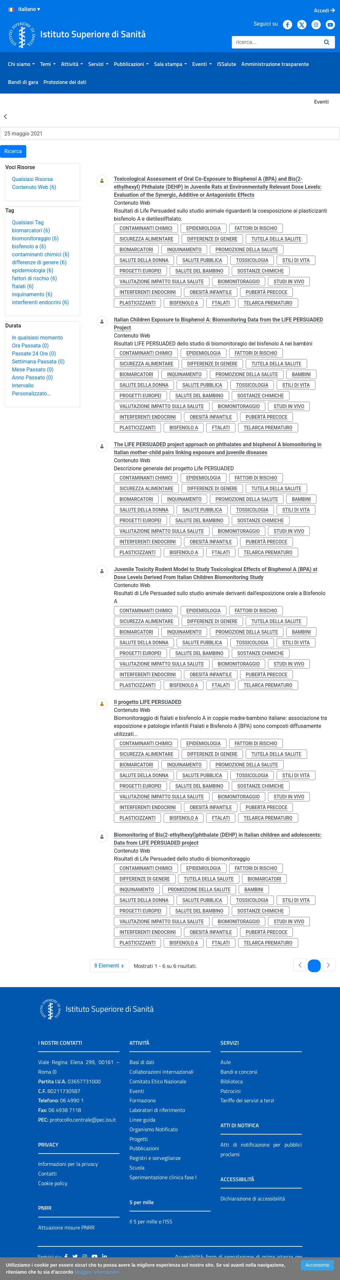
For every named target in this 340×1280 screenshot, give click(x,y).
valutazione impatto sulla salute (162, 281)
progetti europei (140, 271)
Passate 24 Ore (34, 353)
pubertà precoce (266, 292)
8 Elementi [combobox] (111, 966)
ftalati (23, 286)
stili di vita (296, 260)
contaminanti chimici (40, 254)
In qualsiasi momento (37, 337)
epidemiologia (32, 270)
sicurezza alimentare (146, 239)
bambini (301, 374)
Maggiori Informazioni (96, 1272)
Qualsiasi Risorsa (32, 179)
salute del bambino (199, 271)
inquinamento (32, 294)
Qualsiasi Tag (27, 222)
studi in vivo (289, 281)
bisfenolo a (29, 246)
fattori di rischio (34, 278)
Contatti (47, 1173)
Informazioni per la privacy (68, 1164)
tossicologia (252, 260)
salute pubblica (202, 260)
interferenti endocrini (40, 302)
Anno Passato (32, 377)
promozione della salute (246, 249)
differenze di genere (39, 262)
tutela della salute (276, 239)
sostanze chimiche (260, 271)
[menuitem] (21, 64)
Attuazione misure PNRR (66, 1227)
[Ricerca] (275, 42)
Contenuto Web (34, 187)
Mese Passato (32, 369)
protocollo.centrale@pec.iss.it (83, 1120)
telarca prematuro (268, 303)
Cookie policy (52, 1183)
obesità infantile (211, 292)
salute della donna (144, 260)
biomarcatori (31, 230)
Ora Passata (30, 345)
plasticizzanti (137, 303)
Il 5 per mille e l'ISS (150, 1221)
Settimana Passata (38, 361)
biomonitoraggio (35, 238)
